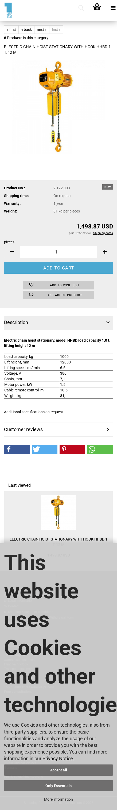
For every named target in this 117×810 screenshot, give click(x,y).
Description (16, 322)
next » (42, 29)
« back (26, 29)
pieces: (9, 242)
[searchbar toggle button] (81, 8)
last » (56, 29)
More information (58, 799)
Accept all (58, 770)
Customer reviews (23, 429)
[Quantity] (58, 252)
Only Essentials (58, 786)
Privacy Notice (57, 758)
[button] (12, 252)
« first (11, 29)
